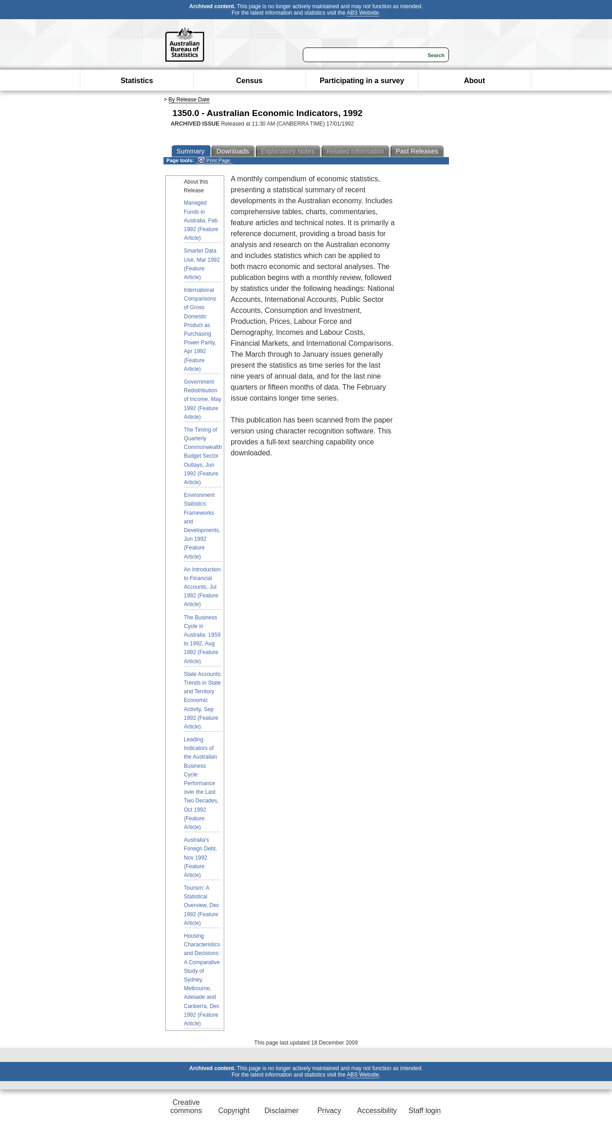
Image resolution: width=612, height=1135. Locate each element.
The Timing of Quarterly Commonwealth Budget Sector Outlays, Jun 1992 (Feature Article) (203, 456)
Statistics (137, 80)
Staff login (424, 1110)
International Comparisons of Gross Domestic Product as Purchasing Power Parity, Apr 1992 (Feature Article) (200, 329)
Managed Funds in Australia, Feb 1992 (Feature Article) (201, 220)
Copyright (233, 1110)
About (474, 80)
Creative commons (186, 1106)
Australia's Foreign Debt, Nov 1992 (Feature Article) (200, 857)
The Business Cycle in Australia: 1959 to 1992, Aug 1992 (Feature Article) (202, 639)
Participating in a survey (362, 80)
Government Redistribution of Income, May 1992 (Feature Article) (203, 399)
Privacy (329, 1110)
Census (249, 80)
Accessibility (377, 1110)
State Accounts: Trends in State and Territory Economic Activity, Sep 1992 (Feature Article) (203, 700)
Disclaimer (281, 1110)
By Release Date (189, 99)
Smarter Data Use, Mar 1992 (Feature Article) (202, 264)
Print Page (214, 161)
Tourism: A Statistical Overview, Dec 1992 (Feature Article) (201, 905)
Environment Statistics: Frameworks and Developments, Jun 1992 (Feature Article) (202, 526)
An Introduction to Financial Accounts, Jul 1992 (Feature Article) (202, 587)
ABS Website (363, 13)
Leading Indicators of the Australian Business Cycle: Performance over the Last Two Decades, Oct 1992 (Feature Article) (201, 783)
